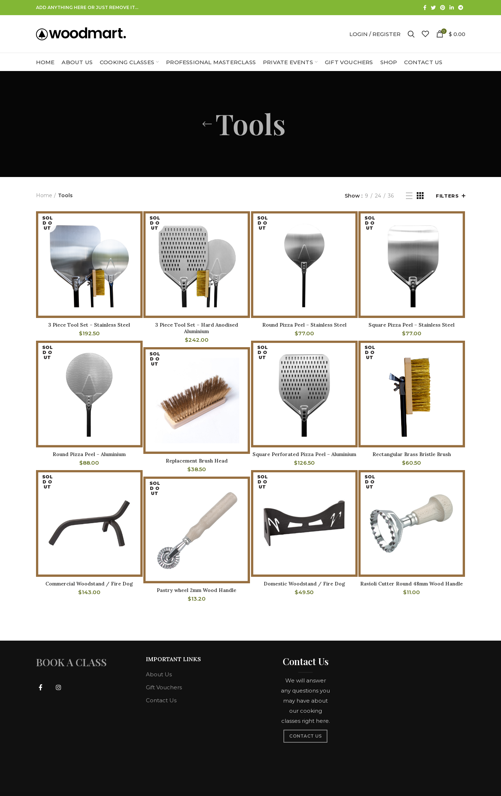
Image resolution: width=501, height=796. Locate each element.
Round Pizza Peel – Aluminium (89, 454)
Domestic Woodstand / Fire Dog (304, 583)
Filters (447, 196)
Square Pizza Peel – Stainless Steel (411, 325)
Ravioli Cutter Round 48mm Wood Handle (411, 583)
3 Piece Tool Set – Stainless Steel (89, 325)
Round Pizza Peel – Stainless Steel (304, 325)
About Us (159, 674)
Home (44, 195)
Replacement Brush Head (197, 460)
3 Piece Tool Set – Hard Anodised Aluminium (196, 328)
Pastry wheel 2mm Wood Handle (196, 590)
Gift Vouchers (164, 687)
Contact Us (161, 700)
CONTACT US (305, 736)
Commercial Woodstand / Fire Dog (89, 583)
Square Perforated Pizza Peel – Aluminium (304, 454)
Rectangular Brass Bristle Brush (411, 454)
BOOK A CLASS (71, 662)
